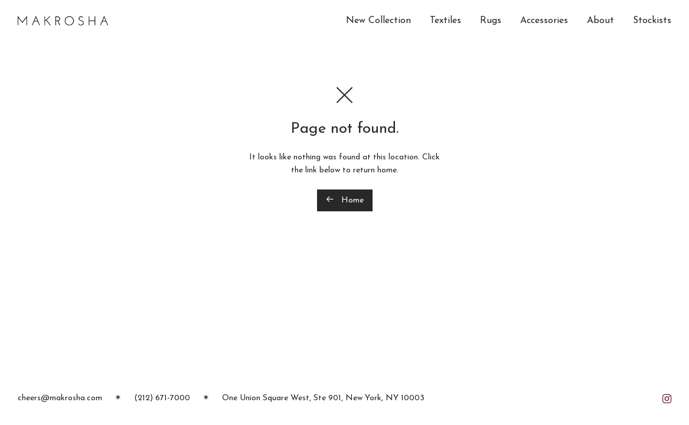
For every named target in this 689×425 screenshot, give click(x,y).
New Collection (378, 20)
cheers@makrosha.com (60, 398)
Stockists (652, 20)
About (600, 20)
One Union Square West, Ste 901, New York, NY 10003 (323, 398)
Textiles (445, 20)
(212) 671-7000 (162, 398)
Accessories (544, 20)
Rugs (490, 20)
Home (345, 200)
